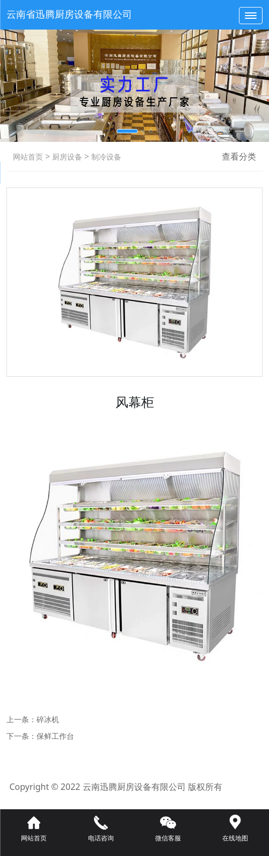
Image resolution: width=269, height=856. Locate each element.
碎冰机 (48, 719)
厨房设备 (66, 157)
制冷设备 (105, 157)
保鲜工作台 (55, 736)
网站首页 (28, 157)
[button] (127, 131)
